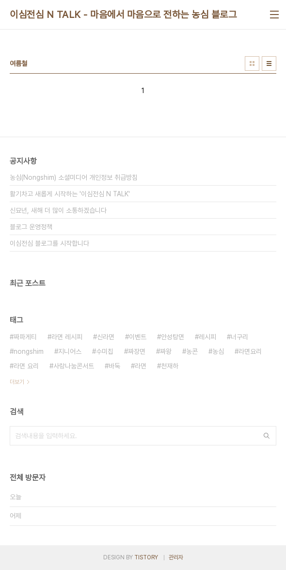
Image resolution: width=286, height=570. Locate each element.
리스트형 (269, 63)
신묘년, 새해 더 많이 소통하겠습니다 (58, 210)
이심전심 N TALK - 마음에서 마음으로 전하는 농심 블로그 (123, 14)
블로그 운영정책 (31, 227)
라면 (140, 366)
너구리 (239, 337)
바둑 (114, 366)
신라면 (105, 337)
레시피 (207, 337)
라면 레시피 (66, 337)
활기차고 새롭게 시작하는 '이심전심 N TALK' (70, 194)
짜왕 (166, 351)
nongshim (29, 351)
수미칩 (104, 351)
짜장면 (136, 351)
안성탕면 (172, 337)
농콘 (192, 351)
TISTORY (146, 557)
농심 (218, 351)
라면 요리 (26, 366)
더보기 (17, 382)
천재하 (169, 366)
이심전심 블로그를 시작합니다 (49, 243)
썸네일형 (252, 63)
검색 (266, 436)
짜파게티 (25, 337)
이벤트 (137, 337)
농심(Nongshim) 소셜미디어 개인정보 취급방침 (74, 177)
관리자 (176, 557)
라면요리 (250, 351)
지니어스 (69, 351)
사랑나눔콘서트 (73, 366)
